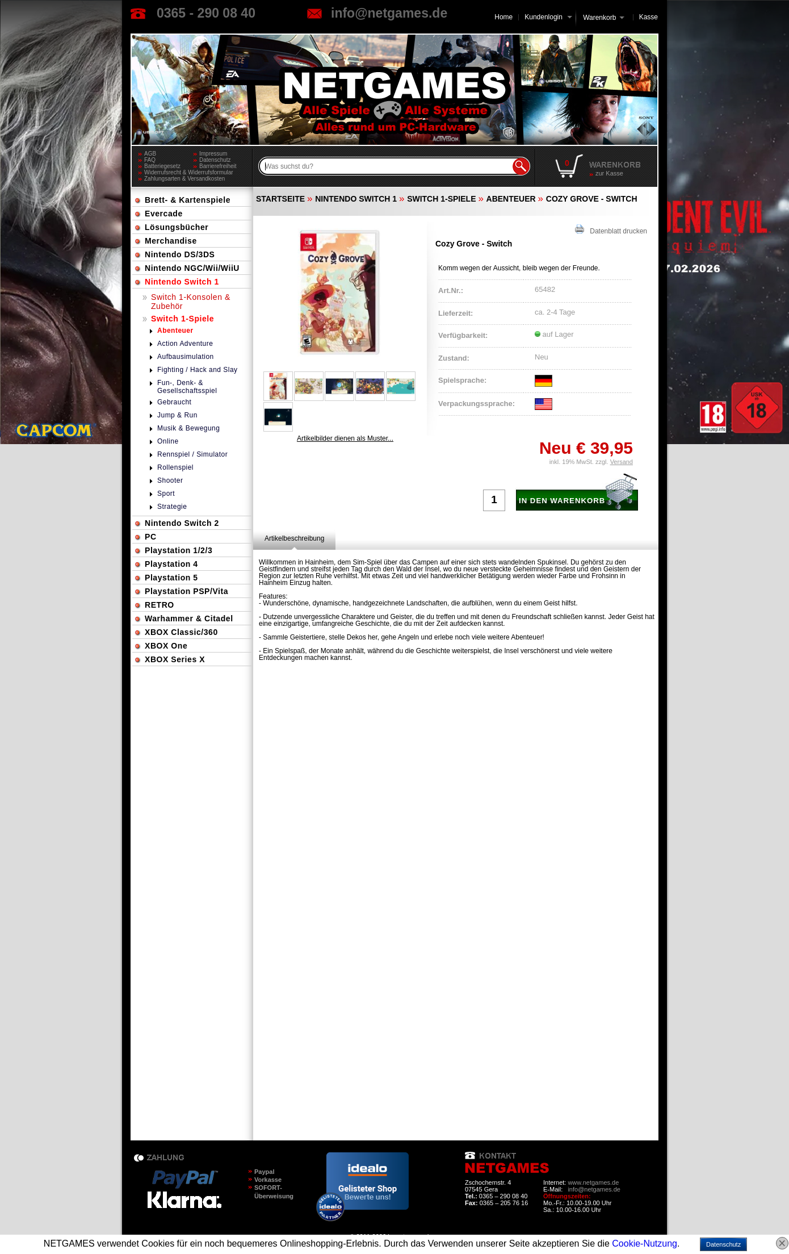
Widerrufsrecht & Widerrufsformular (188, 172)
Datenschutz (215, 160)
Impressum (213, 154)
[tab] (294, 538)
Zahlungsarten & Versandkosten (184, 178)
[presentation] (294, 538)
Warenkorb (599, 17)
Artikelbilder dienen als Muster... (345, 438)
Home (503, 17)
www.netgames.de (593, 1182)
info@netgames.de (389, 13)
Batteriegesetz (162, 166)
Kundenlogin (548, 17)
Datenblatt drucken (611, 229)
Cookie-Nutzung (644, 1243)
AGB (150, 154)
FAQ (150, 160)
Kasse (648, 17)
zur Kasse (609, 173)
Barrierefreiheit (218, 166)
